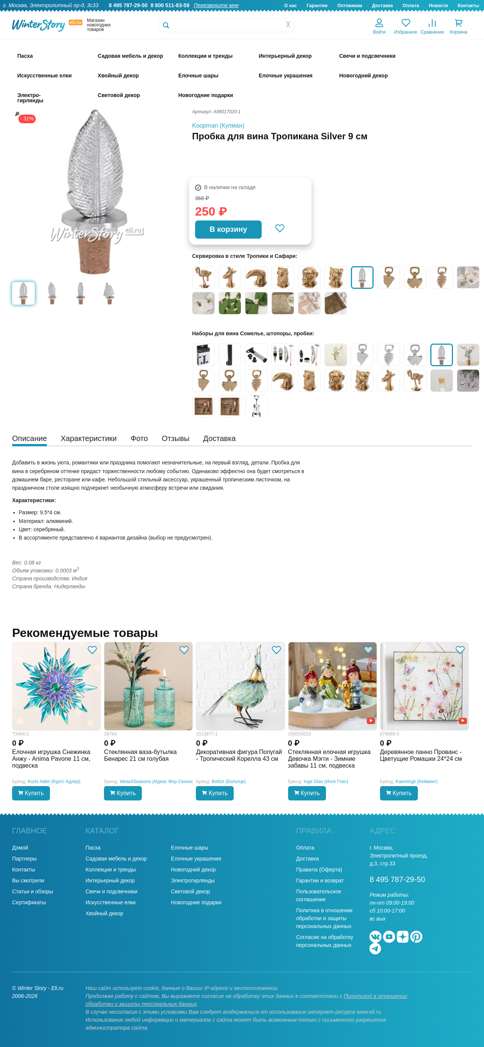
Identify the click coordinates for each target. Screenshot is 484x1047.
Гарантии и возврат (320, 880)
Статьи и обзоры (32, 891)
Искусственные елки (110, 902)
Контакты (468, 5)
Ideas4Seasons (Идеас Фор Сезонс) (157, 781)
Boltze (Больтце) (229, 781)
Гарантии (317, 5)
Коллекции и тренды (110, 870)
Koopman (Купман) (218, 125)
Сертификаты (29, 902)
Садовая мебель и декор (116, 859)
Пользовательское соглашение (318, 895)
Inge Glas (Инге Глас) (326, 781)
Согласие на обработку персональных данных (324, 941)
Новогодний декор (193, 870)
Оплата (411, 5)
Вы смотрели (28, 880)
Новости (438, 5)
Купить (31, 793)
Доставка (382, 5)
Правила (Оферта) (319, 870)
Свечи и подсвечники (111, 891)
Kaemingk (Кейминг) (416, 781)
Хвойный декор (104, 913)
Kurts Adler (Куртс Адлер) (54, 781)
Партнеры (24, 859)
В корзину (228, 229)
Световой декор (190, 891)
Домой (20, 848)
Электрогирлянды (193, 880)
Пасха (92, 848)
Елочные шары (189, 848)
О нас (290, 5)
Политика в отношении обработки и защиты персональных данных (324, 918)
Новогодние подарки (196, 902)
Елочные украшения (196, 859)
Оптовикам (349, 5)
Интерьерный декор (110, 880)
